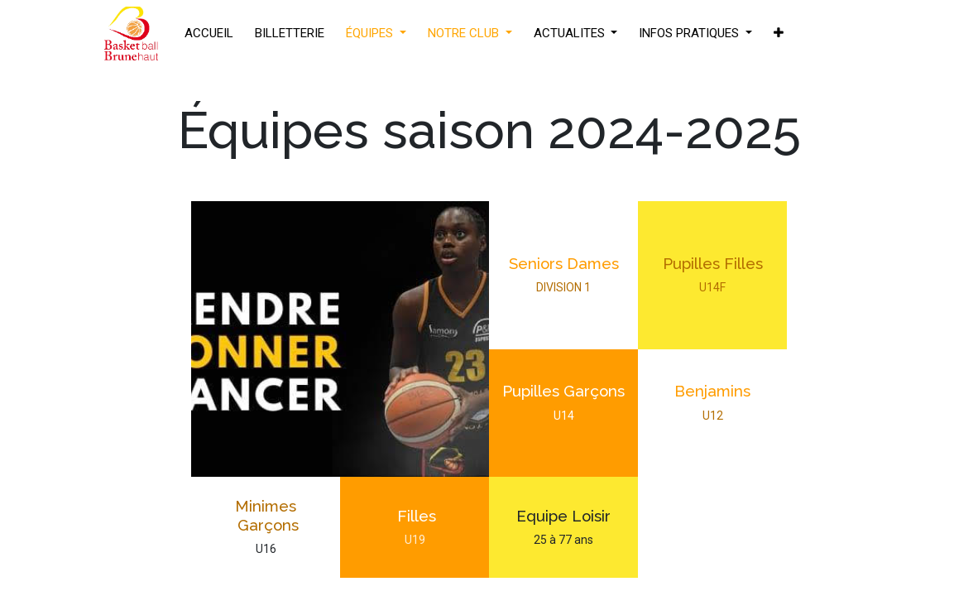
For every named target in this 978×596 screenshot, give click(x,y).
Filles (414, 516)
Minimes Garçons (266, 515)
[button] (778, 33)
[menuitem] (209, 33)
